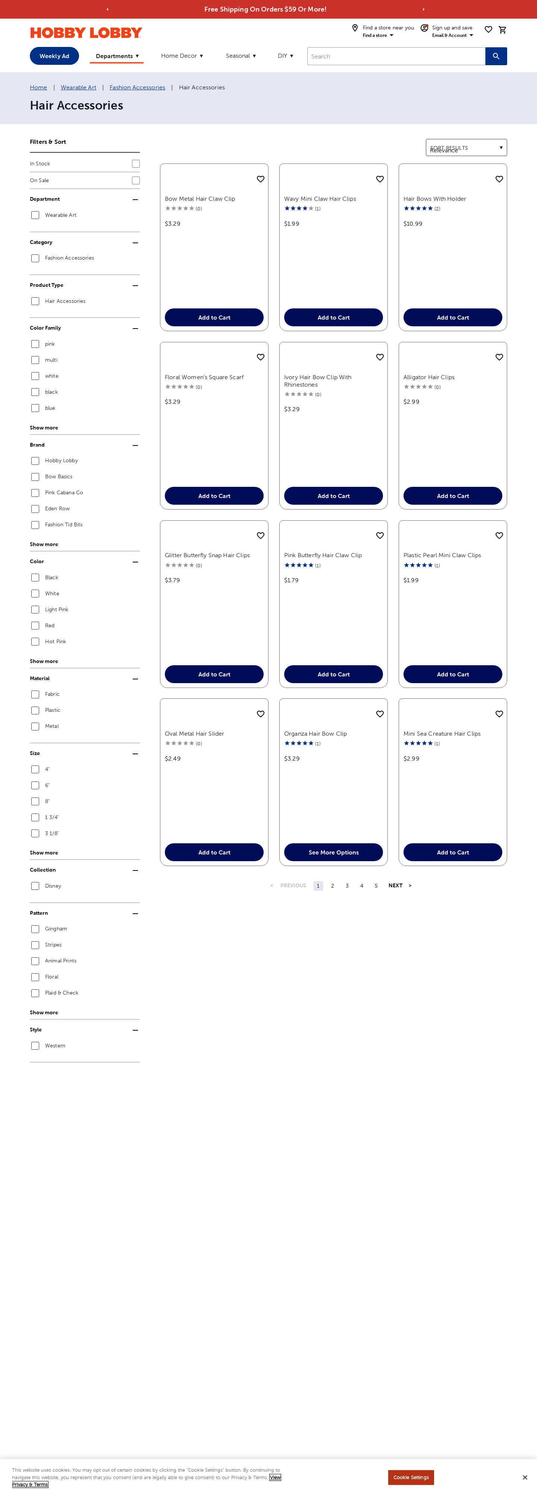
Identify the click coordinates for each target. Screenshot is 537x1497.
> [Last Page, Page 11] (410, 985)
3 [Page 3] (347, 985)
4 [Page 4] (361, 985)
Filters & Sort (48, 141)
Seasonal (238, 56)
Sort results (441, 143)
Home (38, 87)
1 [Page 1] (318, 985)
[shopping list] (488, 29)
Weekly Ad (54, 56)
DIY (282, 56)
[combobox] (396, 56)
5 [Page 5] (376, 985)
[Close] (525, 1479)
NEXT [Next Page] (395, 985)
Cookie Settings (411, 1479)
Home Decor (179, 56)
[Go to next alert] (423, 9)
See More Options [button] (333, 951)
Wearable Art (78, 87)
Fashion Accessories (137, 87)
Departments (114, 56)
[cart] (502, 29)
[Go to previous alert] (107, 9)
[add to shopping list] (260, 179)
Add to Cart (214, 340)
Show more (44, 428)
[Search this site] (496, 56)
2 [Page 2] (332, 985)
